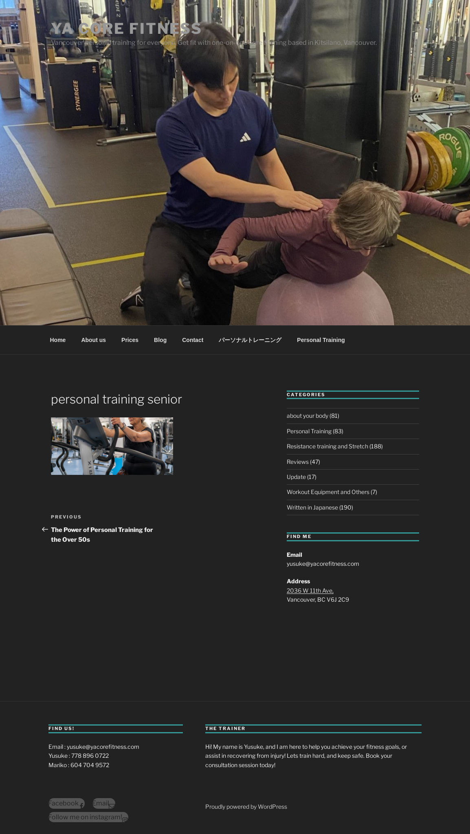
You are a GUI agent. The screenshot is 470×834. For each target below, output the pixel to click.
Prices (129, 340)
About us (93, 340)
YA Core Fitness (126, 29)
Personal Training (321, 340)
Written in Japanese (312, 507)
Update (296, 476)
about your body (307, 415)
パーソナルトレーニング (250, 340)
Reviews (298, 461)
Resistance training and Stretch (327, 446)
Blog (160, 340)
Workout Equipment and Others (328, 491)
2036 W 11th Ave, (310, 590)
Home (58, 340)
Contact (192, 340)
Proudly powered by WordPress (246, 806)
